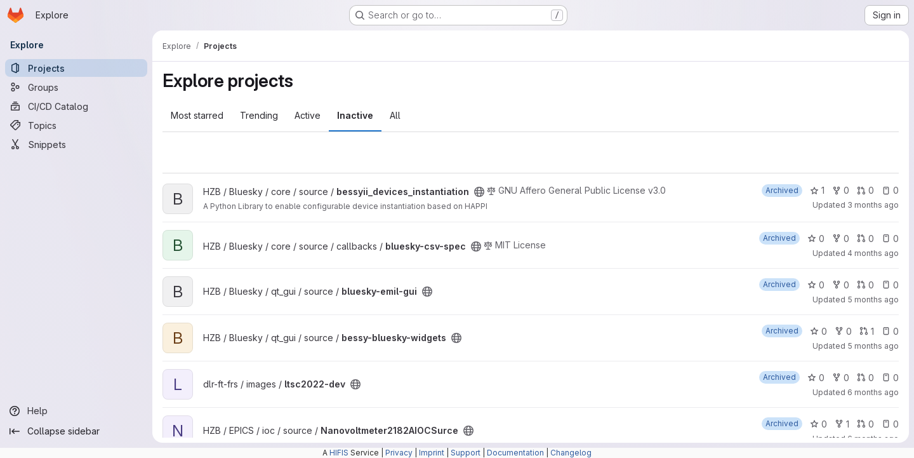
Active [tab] (308, 115)
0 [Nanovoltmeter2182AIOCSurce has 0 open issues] (890, 424)
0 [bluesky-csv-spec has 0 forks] (840, 238)
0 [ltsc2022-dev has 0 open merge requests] (865, 377)
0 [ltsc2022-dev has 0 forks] (840, 377)
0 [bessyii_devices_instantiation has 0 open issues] (890, 190)
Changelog (571, 452)
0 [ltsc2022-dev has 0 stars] (816, 377)
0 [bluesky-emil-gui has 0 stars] (816, 285)
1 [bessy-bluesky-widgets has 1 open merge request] (866, 331)
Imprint (431, 452)
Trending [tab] (259, 115)
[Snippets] (76, 144)
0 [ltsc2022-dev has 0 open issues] (890, 377)
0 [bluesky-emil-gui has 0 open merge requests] (865, 285)
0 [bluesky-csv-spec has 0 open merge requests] (865, 238)
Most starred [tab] (197, 115)
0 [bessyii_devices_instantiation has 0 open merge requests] (865, 190)
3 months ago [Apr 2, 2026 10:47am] (873, 205)
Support (465, 452)
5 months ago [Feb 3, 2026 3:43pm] (873, 299)
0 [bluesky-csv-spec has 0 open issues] (890, 238)
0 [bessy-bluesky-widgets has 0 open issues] (890, 331)
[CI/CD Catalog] (76, 106)
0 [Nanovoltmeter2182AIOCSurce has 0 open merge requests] (865, 424)
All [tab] (395, 115)
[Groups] (76, 87)
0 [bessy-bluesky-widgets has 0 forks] (843, 331)
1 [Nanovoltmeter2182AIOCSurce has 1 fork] (842, 424)
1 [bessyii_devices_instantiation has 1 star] (817, 190)
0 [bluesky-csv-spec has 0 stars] (816, 238)
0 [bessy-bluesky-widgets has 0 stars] (818, 331)
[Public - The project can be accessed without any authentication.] (479, 192)
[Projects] (76, 68)
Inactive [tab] (355, 115)
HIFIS (338, 452)
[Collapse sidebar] (76, 431)
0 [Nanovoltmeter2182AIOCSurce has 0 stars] (818, 424)
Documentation (515, 452)
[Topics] (76, 125)
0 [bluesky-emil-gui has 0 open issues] (890, 285)
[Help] (76, 411)
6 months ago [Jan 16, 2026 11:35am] (873, 392)
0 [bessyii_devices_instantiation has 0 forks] (840, 190)
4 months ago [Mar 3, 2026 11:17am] (873, 253)
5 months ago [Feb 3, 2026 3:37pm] (873, 346)
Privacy (399, 452)
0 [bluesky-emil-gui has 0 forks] (840, 285)
